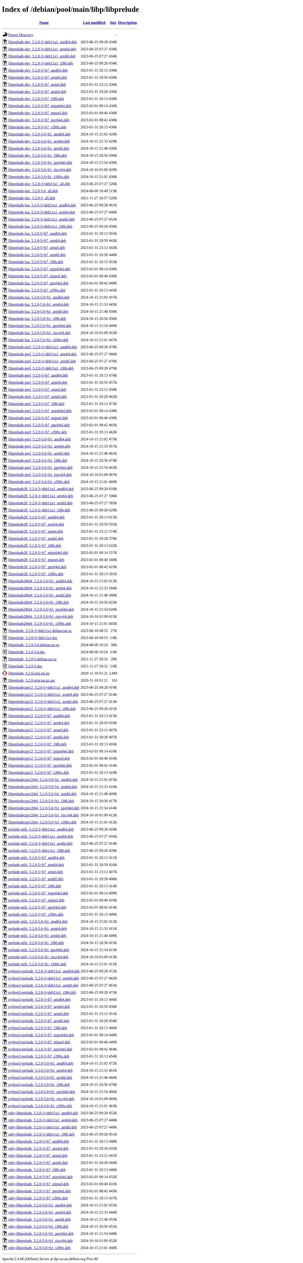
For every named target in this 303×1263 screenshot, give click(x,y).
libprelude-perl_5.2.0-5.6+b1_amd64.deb (39, 439)
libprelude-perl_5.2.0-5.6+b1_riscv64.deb (40, 475)
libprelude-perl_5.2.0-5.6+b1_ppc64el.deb (40, 468)
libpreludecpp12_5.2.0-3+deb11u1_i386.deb (42, 709)
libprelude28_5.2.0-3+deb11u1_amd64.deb (41, 489)
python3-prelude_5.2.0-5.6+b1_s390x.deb (40, 1106)
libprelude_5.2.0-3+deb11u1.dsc (32, 638)
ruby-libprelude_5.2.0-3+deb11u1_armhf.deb (42, 1127)
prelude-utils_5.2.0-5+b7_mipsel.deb (36, 900)
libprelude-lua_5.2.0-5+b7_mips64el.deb (39, 269)
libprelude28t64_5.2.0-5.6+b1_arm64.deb (40, 588)
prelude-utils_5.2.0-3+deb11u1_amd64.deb (41, 829)
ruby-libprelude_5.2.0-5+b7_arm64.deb (38, 1148)
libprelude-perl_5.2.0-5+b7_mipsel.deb (38, 418)
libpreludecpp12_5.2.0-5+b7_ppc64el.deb (40, 765)
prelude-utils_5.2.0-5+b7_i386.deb (34, 886)
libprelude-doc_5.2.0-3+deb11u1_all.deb (39, 184)
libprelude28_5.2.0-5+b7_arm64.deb (36, 524)
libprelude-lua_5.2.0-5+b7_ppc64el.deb (38, 283)
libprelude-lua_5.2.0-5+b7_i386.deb (35, 262)
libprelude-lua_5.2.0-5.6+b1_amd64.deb (39, 297)
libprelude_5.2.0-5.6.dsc (26, 652)
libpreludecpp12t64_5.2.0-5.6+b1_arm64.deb (42, 787)
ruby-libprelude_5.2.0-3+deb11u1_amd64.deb (43, 1113)
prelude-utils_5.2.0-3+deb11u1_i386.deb (39, 851)
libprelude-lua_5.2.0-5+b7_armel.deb (36, 248)
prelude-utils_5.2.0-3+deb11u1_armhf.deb (40, 843)
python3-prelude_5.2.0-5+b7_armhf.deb (38, 1021)
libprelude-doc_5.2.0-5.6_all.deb (33, 191)
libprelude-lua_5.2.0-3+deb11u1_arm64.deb (41, 212)
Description (127, 23)
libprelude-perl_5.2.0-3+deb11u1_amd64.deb (42, 347)
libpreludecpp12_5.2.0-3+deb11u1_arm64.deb (43, 694)
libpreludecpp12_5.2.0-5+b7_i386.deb (37, 744)
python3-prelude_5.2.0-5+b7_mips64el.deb (41, 1035)
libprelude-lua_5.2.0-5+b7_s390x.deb (36, 290)
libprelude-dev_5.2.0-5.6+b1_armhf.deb (38, 148)
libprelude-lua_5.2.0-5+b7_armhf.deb (36, 255)
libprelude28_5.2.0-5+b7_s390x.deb (35, 574)
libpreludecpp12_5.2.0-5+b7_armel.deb (38, 730)
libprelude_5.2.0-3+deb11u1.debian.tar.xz (39, 631)
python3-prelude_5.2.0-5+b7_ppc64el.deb (40, 1049)
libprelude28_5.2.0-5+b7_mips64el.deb (38, 553)
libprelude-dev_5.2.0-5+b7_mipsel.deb (37, 113)
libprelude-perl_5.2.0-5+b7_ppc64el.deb (39, 425)
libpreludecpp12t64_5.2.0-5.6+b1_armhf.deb (42, 794)
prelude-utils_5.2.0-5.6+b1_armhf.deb (37, 936)
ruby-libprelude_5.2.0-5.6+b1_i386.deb (38, 1226)
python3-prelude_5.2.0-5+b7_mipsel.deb (39, 1042)
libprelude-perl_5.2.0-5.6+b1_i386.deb (37, 460)
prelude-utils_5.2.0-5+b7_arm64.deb (36, 865)
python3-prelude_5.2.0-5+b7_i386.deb (37, 1028)
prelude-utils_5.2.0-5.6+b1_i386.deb (36, 943)
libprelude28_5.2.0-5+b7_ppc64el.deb (37, 567)
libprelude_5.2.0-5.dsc (25, 666)
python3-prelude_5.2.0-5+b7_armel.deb (38, 1014)
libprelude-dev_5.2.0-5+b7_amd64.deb (37, 70)
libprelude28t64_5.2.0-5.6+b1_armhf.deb (39, 595)
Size (113, 23)
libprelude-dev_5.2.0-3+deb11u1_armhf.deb (41, 56)
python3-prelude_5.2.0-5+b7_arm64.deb (39, 1007)
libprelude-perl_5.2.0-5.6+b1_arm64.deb (39, 446)
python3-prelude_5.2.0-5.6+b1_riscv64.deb (41, 1099)
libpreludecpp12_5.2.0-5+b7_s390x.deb (38, 773)
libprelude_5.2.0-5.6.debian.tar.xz (33, 645)
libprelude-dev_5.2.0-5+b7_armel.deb (37, 85)
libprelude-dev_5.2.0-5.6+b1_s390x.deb (38, 177)
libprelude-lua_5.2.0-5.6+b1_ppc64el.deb (39, 326)
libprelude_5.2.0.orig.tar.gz (28, 673)
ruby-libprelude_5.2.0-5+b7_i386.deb (36, 1170)
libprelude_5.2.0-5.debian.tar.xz (32, 659)
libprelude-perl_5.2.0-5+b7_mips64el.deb (39, 411)
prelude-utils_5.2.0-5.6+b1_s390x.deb (37, 964)
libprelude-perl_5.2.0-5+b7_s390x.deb (37, 432)
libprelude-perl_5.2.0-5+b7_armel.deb (37, 390)
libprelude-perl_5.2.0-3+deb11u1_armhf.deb (42, 361)
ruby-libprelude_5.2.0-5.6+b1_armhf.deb (39, 1219)
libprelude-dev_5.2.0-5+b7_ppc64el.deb (38, 120)
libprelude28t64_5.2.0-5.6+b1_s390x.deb (39, 624)
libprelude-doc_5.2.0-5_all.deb (31, 198)
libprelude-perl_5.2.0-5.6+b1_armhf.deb (39, 453)
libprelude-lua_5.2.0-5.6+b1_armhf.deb (38, 311)
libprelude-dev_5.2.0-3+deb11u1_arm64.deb (42, 49)
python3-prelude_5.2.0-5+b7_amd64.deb (39, 999)
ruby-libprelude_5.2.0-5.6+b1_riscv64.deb (40, 1241)
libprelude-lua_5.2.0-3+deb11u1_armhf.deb (41, 219)
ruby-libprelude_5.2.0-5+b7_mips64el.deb (40, 1177)
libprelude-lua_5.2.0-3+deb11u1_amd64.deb (42, 205)
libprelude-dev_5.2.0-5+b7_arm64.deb (37, 77)
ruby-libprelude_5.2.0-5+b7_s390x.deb (38, 1198)
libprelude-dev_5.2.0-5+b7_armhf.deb (37, 92)
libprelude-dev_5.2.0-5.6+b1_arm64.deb (39, 141)
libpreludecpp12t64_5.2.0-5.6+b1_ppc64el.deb (44, 808)
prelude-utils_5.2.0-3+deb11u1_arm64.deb (40, 836)
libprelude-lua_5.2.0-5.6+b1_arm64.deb (38, 304)
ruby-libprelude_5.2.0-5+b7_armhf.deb (38, 1163)
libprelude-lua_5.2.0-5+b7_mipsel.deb (37, 276)
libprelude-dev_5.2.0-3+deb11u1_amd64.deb (42, 42)
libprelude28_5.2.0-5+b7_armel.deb (35, 531)
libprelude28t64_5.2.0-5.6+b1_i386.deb (38, 602)
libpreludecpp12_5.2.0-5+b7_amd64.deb (39, 716)
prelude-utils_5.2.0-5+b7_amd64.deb (36, 858)
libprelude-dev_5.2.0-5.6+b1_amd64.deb (39, 134)
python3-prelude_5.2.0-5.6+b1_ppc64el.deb (41, 1092)
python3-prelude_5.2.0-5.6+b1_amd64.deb (40, 1063)
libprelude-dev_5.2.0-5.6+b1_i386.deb (37, 155)
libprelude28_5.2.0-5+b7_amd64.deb (36, 517)
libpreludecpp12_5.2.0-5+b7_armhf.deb (38, 737)
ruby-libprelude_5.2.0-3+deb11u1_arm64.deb (42, 1120)
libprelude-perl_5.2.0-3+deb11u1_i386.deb (40, 368)
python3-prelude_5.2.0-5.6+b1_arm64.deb (40, 1070)
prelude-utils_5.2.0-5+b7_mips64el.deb (38, 893)
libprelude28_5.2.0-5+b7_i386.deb (34, 546)
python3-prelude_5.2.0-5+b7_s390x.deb (38, 1056)
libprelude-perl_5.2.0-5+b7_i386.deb (36, 404)
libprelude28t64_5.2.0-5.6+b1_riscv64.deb (40, 616)
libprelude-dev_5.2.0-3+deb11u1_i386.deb (40, 63)
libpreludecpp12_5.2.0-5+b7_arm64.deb (38, 723)
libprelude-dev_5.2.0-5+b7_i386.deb (36, 99)
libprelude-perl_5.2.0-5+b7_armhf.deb (37, 397)
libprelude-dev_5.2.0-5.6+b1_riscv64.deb (39, 170)
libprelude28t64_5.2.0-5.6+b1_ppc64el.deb (41, 609)
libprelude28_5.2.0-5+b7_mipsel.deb (36, 560)
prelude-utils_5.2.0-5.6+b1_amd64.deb (37, 921)
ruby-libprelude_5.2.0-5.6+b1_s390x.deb (39, 1248)
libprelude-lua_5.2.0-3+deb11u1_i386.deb (40, 226)
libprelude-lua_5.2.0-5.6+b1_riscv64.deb (39, 333)
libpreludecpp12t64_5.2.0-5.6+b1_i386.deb (41, 801)
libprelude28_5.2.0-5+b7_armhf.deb (35, 538)
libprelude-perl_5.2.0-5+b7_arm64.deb (37, 382)
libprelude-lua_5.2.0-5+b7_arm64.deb (37, 241)
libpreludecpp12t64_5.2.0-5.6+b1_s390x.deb (42, 822)
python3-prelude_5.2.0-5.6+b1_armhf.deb (40, 1078)
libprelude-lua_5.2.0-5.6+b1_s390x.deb (38, 340)
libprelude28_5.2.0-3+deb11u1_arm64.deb (40, 496)
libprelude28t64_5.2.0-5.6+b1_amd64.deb (40, 581)
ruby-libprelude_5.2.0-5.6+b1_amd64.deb (40, 1205)
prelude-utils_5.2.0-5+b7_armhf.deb (35, 879)
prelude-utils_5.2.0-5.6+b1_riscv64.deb (38, 957)
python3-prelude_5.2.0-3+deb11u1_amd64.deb (44, 971)
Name (44, 23)
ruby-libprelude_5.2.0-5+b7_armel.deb (37, 1156)
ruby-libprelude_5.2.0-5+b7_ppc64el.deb (39, 1191)
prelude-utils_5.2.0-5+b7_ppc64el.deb (37, 907)
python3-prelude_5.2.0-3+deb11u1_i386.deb (42, 992)
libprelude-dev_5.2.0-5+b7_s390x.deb (37, 127)
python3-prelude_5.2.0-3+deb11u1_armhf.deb (43, 985)
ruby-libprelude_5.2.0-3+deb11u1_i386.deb (41, 1134)
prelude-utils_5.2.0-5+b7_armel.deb (35, 872)
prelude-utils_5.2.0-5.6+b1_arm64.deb (37, 929)
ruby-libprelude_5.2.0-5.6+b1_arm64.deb (39, 1212)
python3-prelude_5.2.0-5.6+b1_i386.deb (39, 1085)
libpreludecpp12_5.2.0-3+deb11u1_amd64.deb (43, 687)
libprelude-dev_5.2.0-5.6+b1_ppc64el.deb (40, 163)
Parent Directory (20, 35)
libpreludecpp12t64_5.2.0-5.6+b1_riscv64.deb (43, 815)
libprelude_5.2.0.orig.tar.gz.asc (31, 680)
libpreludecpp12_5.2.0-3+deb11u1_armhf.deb (43, 702)
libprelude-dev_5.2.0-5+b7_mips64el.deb (39, 106)
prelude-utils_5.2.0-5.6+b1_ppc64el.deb (38, 950)
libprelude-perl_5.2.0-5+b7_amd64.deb (38, 375)
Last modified (94, 23)
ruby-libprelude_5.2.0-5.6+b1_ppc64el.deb (41, 1234)
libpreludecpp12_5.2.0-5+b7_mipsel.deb (39, 758)
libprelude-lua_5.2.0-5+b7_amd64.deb (37, 233)
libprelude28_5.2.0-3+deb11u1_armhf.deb (40, 503)
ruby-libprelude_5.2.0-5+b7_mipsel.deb (38, 1184)
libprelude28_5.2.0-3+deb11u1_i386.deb (39, 510)
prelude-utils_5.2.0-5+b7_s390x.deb (35, 914)
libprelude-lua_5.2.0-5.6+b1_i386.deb (37, 319)
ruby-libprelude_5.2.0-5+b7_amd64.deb (38, 1141)
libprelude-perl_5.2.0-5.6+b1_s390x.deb (39, 482)
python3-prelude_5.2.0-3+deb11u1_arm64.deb (43, 978)
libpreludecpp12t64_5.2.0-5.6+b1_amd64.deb (43, 780)
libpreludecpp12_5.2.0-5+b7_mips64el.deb (41, 751)
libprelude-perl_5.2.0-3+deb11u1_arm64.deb (42, 354)
